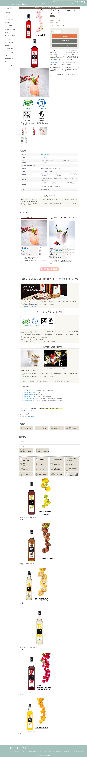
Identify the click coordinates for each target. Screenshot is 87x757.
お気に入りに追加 (64, 45)
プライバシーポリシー (38, 751)
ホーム (33, 4)
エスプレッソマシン (9, 16)
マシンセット (8, 22)
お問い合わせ (72, 4)
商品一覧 (43, 4)
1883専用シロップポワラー (30, 392)
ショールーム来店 (75, 751)
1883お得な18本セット (29, 400)
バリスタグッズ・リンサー (10, 29)
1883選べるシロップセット (56, 62)
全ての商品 (7, 12)
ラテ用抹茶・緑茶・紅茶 (10, 48)
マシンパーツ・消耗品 (10, 35)
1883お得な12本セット (29, 398)
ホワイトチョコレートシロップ (57, 250)
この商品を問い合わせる (65, 40)
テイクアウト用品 (9, 52)
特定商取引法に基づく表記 (49, 751)
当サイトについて (53, 4)
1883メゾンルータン (45, 154)
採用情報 (81, 751)
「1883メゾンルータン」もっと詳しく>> (30, 306)
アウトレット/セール (9, 65)
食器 (6, 55)
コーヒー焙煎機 (8, 25)
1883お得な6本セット (28, 396)
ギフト (6, 61)
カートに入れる (64, 36)
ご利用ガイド (62, 4)
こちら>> (34, 410)
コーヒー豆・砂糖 (9, 42)
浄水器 (6, 32)
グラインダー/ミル (9, 19)
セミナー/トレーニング (10, 39)
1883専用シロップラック (29, 394)
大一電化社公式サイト (66, 751)
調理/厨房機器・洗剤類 (10, 58)
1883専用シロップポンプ (29, 390)
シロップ (7, 45)
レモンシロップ (24, 248)
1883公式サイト (25, 376)
